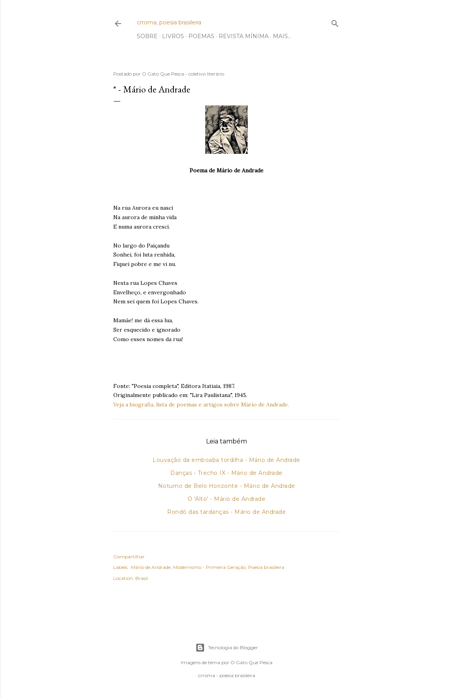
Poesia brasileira (266, 567)
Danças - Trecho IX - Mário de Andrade (226, 472)
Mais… (282, 36)
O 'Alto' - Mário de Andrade (227, 498)
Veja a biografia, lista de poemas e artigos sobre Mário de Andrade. (201, 404)
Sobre (147, 36)
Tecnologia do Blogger (226, 647)
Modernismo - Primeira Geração (209, 567)
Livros (173, 36)
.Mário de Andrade (150, 567)
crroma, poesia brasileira (169, 22)
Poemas (201, 36)
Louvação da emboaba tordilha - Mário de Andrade (226, 459)
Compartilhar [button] (129, 557)
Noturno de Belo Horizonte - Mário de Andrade (226, 485)
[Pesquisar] (335, 22)
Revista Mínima (244, 36)
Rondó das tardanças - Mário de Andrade (226, 511)
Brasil (141, 578)
